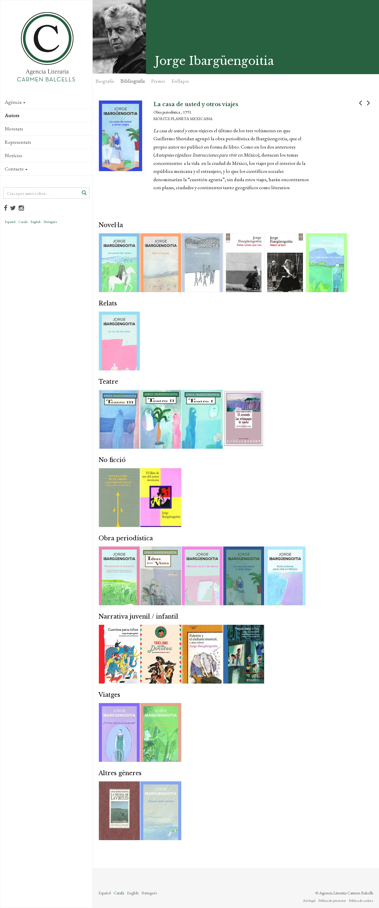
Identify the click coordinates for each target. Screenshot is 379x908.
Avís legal (309, 900)
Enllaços (180, 81)
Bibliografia (133, 81)
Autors (12, 115)
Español (10, 221)
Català (23, 221)
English (35, 221)
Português (50, 221)
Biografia (105, 81)
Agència (15, 102)
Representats (18, 142)
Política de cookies (361, 900)
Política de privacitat (332, 900)
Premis (158, 81)
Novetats (14, 128)
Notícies (13, 155)
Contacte (16, 168)
